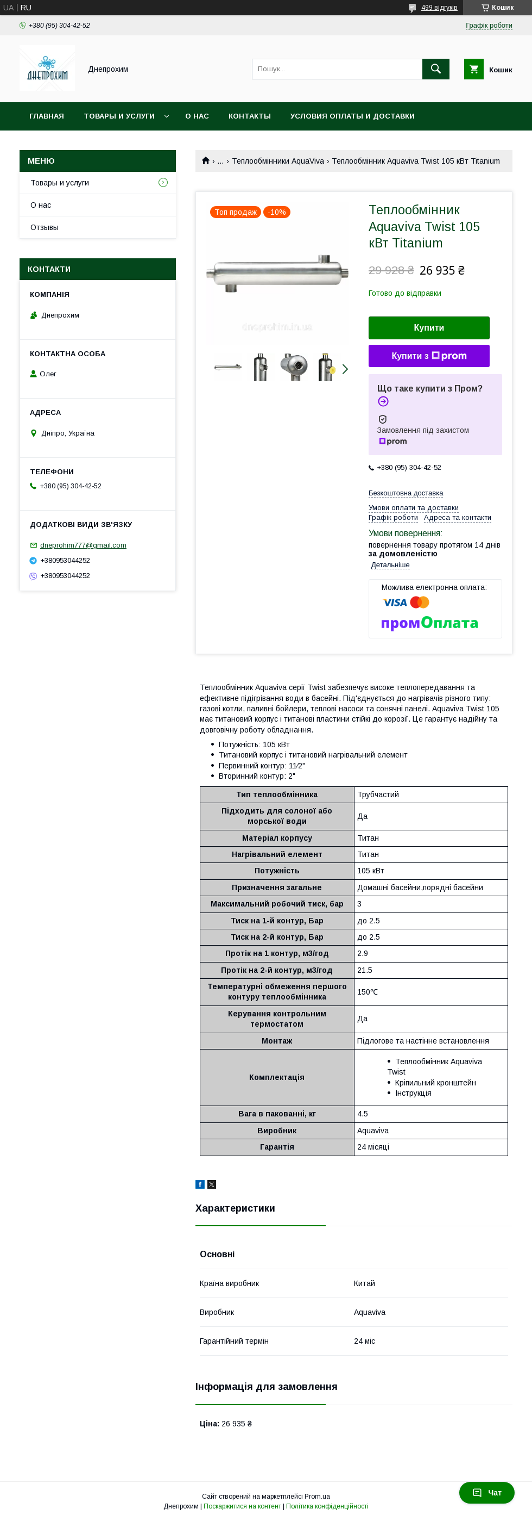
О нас (197, 116)
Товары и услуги (119, 116)
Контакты (250, 116)
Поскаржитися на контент (242, 1506)
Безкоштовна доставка (406, 493)
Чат (487, 1493)
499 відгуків (439, 7)
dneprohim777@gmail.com (83, 545)
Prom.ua (317, 1496)
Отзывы (44, 227)
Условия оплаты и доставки (352, 116)
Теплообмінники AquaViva (278, 161)
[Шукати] (435, 69)
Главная (46, 116)
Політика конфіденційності (327, 1506)
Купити (429, 327)
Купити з (428, 356)
